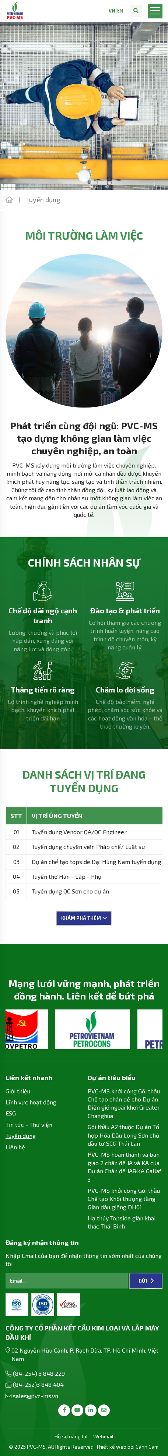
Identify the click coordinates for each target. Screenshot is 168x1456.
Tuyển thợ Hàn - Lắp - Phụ (66, 876)
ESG (11, 1113)
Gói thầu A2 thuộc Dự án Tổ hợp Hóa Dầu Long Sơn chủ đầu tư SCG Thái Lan (123, 1135)
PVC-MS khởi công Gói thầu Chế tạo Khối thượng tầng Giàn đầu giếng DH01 (124, 1198)
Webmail (103, 1436)
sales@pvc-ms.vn (35, 1395)
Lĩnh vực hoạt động (31, 1102)
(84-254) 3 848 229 (39, 1373)
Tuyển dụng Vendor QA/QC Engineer (79, 831)
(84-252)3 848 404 (38, 1384)
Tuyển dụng (21, 1135)
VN (112, 11)
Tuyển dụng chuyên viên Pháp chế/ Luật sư (88, 846)
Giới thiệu (18, 1090)
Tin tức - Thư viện (29, 1124)
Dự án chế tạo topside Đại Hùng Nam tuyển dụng (96, 861)
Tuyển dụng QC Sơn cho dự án (70, 891)
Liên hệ (15, 1146)
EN (120, 11)
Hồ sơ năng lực (72, 1436)
